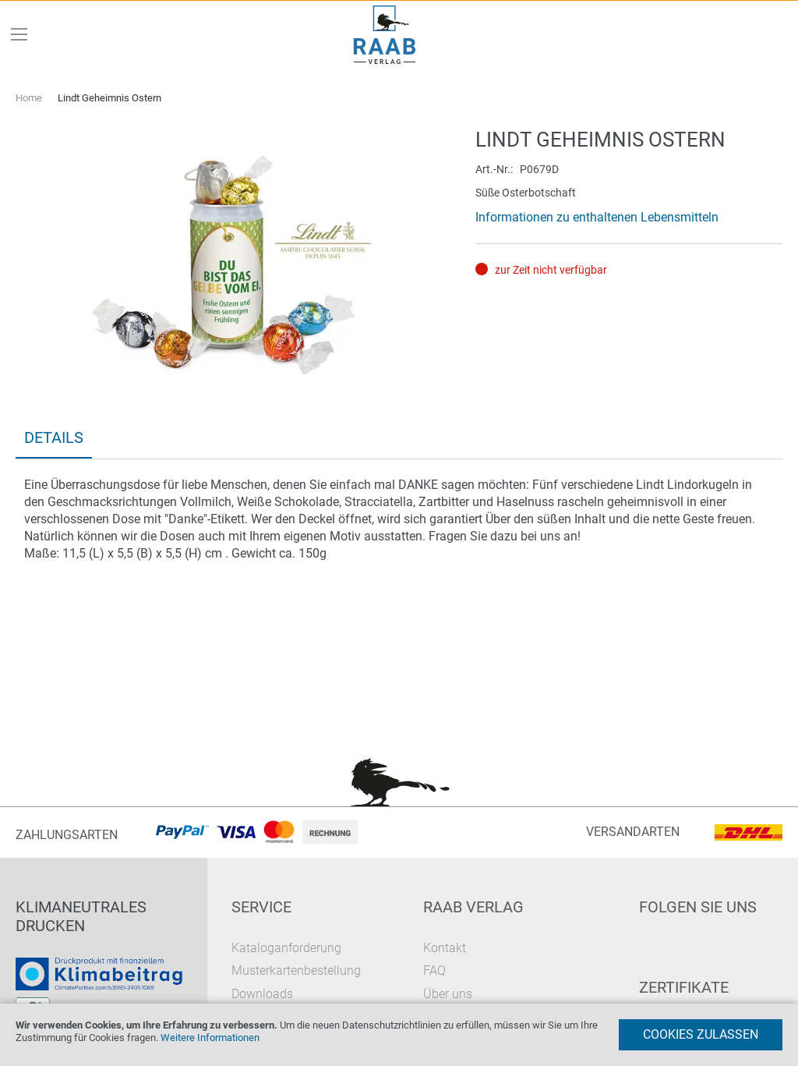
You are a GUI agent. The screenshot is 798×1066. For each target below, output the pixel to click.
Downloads (262, 993)
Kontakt (444, 947)
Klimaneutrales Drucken (81, 916)
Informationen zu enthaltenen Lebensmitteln (597, 217)
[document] (399, 1034)
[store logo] (385, 34)
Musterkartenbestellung (296, 970)
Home (29, 98)
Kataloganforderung (286, 947)
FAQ (434, 970)
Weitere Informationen (210, 1037)
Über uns (447, 993)
